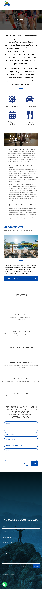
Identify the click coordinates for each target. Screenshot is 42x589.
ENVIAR (34, 463)
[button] (4, 584)
